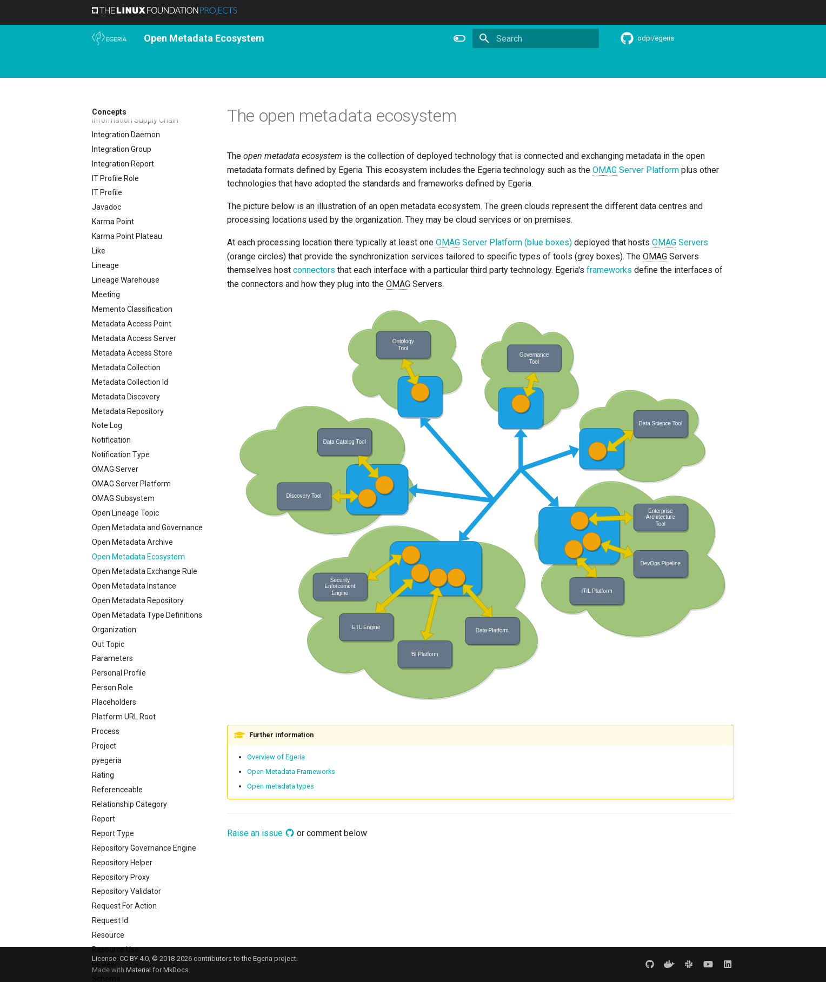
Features (438, 65)
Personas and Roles (236, 65)
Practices (576, 65)
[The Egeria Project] (109, 38)
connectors (314, 270)
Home (102, 65)
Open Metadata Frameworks (291, 771)
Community (345, 65)
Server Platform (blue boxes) (504, 242)
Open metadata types (280, 786)
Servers (680, 242)
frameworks (609, 270)
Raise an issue (261, 833)
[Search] (535, 38)
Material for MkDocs (157, 970)
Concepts (531, 65)
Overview (141, 65)
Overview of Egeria (276, 757)
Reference (484, 65)
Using (179, 65)
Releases (394, 65)
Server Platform (635, 170)
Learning (297, 65)
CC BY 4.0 (134, 958)
